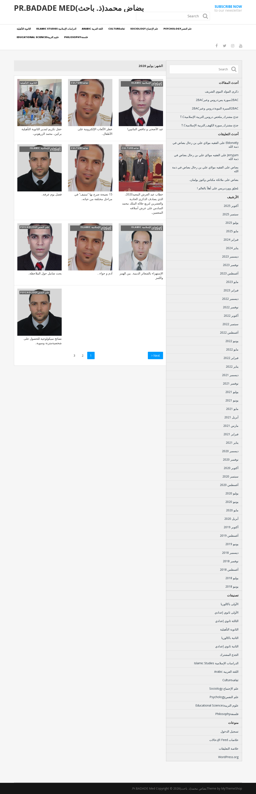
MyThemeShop (231, 788)
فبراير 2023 (230, 290)
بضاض (234, 167)
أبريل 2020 (231, 519)
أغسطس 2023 (229, 273)
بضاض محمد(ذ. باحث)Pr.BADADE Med (79, 8)
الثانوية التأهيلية (24, 28)
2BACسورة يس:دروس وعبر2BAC (217, 100)
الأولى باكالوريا (229, 604)
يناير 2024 (232, 248)
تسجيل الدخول (229, 731)
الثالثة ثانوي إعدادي (226, 621)
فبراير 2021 (230, 434)
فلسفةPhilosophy (76, 37)
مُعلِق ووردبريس (228, 188)
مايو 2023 (232, 282)
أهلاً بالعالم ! (204, 188)
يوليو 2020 (231, 493)
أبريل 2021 (231, 417)
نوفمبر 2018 (230, 561)
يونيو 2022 (231, 341)
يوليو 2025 (231, 223)
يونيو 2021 (231, 400)
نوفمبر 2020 (230, 459)
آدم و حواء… (104, 273)
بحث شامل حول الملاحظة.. (45, 273)
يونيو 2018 (231, 586)
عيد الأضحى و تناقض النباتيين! (145, 129)
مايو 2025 (232, 231)
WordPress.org (228, 757)
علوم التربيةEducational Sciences (38, 37)
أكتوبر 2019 (231, 527)
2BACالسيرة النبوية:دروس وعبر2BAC (215, 108)
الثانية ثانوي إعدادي (226, 646)
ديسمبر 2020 (230, 451)
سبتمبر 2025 (230, 214)
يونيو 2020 (231, 502)
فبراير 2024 (230, 239)
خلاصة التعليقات (228, 748)
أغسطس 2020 (229, 485)
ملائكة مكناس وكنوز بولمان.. (206, 180)
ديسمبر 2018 (230, 553)
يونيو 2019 (231, 544)
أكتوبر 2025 (231, 206)
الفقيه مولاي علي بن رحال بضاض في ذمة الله (205, 145)
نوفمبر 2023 (230, 265)
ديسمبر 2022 (230, 299)
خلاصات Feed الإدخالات (223, 740)
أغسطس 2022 (229, 332)
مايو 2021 (232, 409)
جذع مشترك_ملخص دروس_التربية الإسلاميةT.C (209, 117)
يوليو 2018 (231, 578)
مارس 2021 (230, 426)
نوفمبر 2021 (230, 383)
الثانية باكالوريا (229, 638)
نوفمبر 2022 (230, 307)
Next (155, 355)
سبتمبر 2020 (230, 476)
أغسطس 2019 (229, 535)
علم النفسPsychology (178, 28)
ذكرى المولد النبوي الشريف (221, 91)
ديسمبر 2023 (230, 256)
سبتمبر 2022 (230, 324)
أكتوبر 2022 (231, 316)
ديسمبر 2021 (230, 375)
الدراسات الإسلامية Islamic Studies (56, 28)
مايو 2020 (232, 510)
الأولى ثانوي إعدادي (226, 612)
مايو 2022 (232, 349)
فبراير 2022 (230, 358)
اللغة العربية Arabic (92, 28)
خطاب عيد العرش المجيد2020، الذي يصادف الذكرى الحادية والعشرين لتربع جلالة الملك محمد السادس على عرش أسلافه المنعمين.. (142, 203)
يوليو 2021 (231, 392)
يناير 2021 (232, 443)
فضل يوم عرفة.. (52, 194)
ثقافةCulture (117, 28)
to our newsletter (228, 8)
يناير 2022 (232, 366)
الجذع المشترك (229, 655)
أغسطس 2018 (229, 570)
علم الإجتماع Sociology (144, 28)
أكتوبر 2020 (231, 468)
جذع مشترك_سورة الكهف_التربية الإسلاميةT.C (209, 125)
